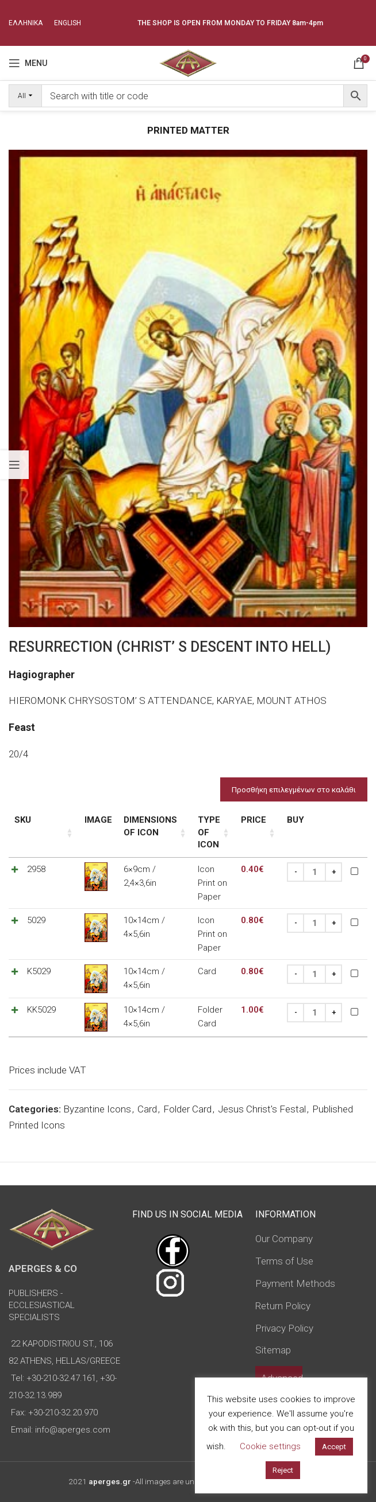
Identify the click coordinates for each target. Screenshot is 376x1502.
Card (147, 1084)
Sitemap (273, 1324)
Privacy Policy (284, 1303)
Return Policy (282, 1280)
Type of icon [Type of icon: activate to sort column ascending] (202, 832)
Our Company (284, 1213)
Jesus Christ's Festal (262, 1084)
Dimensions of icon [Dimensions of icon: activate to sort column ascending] (137, 826)
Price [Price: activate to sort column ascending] (253, 820)
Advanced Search (282, 1359)
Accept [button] (334, 1446)
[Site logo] (188, 62)
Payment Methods (295, 1258)
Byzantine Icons (97, 1084)
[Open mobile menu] (28, 63)
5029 (36, 907)
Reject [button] (283, 1470)
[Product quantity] (314, 872)
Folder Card (187, 1084)
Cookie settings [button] (270, 1446)
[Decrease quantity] (295, 872)
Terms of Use (284, 1236)
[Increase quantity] (333, 872)
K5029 (39, 946)
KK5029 (41, 984)
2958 (36, 869)
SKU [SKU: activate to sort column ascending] (22, 820)
